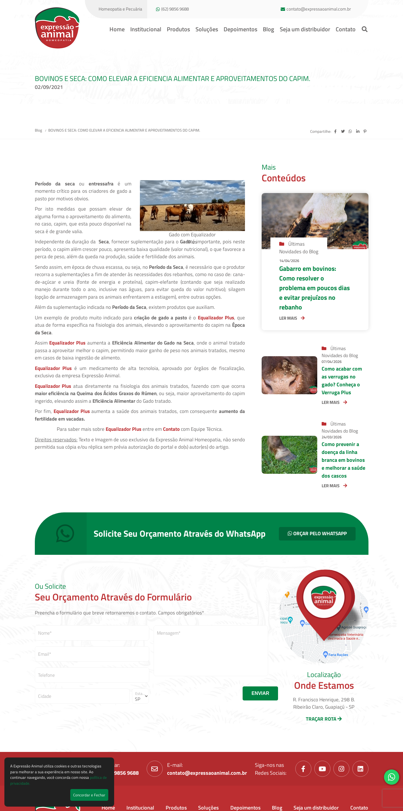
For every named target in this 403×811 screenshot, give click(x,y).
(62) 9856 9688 (175, 9)
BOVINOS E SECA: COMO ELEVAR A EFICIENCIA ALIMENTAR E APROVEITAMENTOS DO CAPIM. (124, 130)
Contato (346, 29)
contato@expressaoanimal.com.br (319, 9)
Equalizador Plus (216, 317)
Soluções (207, 29)
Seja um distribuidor (305, 29)
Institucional (145, 29)
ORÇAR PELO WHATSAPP (317, 533)
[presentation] (198, 693)
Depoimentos (240, 29)
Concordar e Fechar (89, 795)
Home (117, 29)
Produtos (178, 29)
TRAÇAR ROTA (324, 719)
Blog (268, 29)
